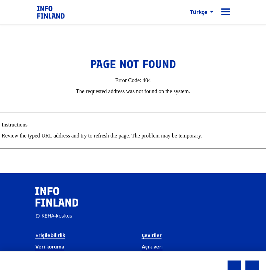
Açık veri (152, 247)
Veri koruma (49, 247)
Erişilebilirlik (50, 236)
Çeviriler (152, 236)
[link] (51, 12)
